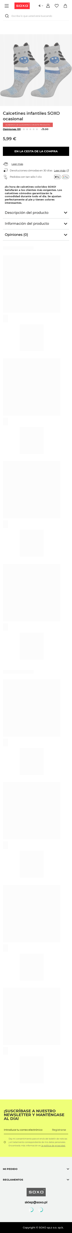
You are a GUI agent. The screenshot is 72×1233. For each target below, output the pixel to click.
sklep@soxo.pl (36, 1202)
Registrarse (59, 1129)
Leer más (17, 163)
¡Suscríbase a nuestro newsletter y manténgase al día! (34, 1115)
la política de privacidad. (53, 1145)
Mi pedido (10, 1168)
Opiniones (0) (12, 129)
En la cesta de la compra (36, 151)
